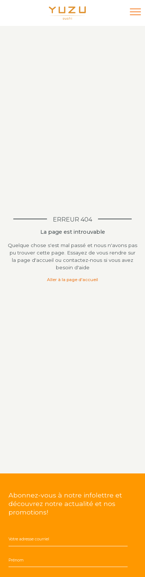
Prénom (16, 560)
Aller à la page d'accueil (72, 279)
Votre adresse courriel (29, 539)
